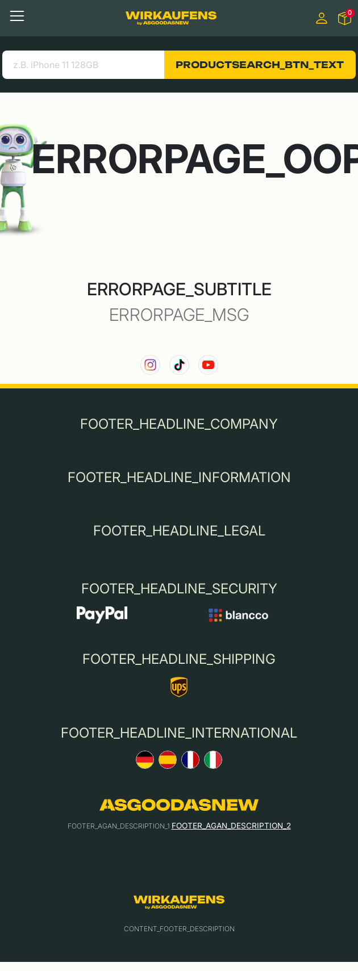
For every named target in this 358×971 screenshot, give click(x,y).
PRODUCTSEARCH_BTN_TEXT (260, 64)
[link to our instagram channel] (150, 365)
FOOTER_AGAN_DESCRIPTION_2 (231, 825)
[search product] (83, 65)
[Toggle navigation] (17, 16)
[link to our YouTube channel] (208, 365)
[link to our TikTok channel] (179, 365)
